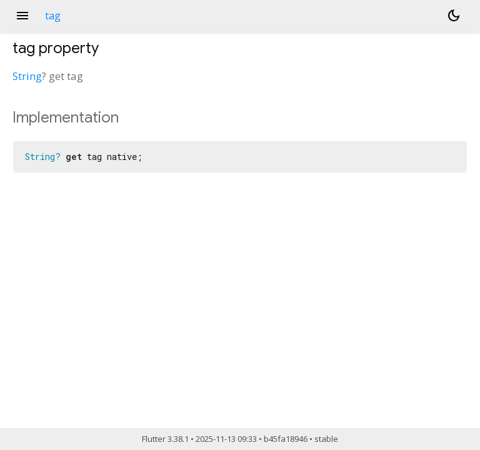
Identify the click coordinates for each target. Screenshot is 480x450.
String (27, 76)
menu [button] (22, 15)
